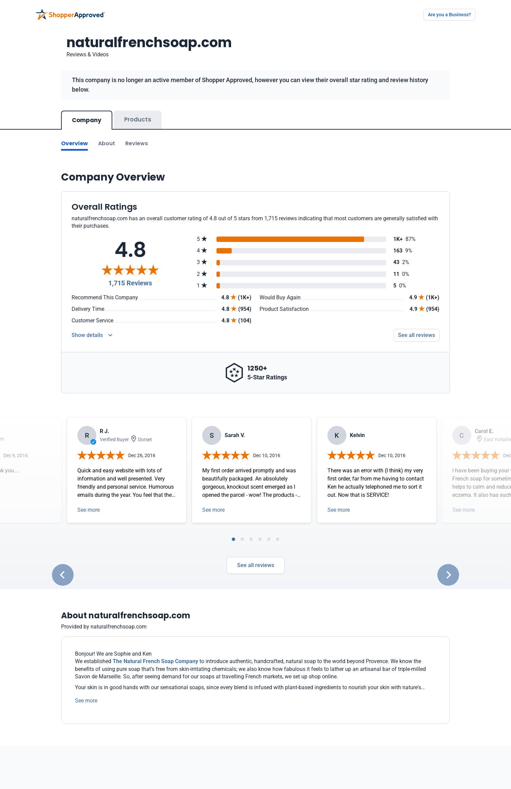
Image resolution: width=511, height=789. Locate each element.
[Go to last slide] (63, 575)
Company (86, 120)
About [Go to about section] (106, 143)
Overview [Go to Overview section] (74, 143)
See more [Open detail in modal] (88, 510)
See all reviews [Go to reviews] (416, 335)
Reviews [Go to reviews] (136, 143)
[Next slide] (448, 575)
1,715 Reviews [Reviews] (130, 283)
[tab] (233, 539)
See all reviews (255, 565)
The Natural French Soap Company (155, 661)
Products (137, 119)
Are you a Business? (449, 14)
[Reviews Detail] (92, 335)
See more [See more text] (86, 700)
